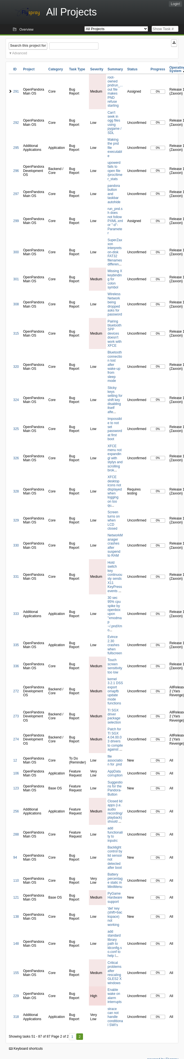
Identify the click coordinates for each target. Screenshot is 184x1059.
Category (55, 69)
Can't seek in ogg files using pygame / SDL (114, 123)
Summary (115, 69)
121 (16, 897)
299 (16, 221)
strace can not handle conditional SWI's (115, 1017)
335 (16, 645)
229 (16, 996)
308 (16, 304)
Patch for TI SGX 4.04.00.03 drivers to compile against (115, 739)
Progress (158, 69)
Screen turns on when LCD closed (113, 520)
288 (16, 834)
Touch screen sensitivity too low (114, 666)
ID (15, 69)
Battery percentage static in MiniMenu (114, 880)
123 (16, 788)
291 (16, 91)
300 (16, 252)
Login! (175, 4)
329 (16, 520)
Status (132, 69)
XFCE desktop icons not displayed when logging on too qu (114, 491)
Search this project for (28, 46)
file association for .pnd (114, 760)
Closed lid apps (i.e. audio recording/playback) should (114, 811)
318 (16, 1017)
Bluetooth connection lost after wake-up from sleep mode (114, 366)
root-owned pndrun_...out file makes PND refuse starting (115, 91)
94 (15, 857)
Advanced (19, 53)
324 (16, 400)
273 (16, 716)
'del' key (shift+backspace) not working (114, 916)
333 (16, 614)
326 (16, 458)
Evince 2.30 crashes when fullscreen (114, 645)
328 (16, 491)
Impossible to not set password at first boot (114, 429)
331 (16, 577)
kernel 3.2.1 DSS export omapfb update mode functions (115, 691)
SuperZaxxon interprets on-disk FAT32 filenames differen (114, 252)
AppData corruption (114, 773)
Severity (97, 69)
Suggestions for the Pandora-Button (114, 788)
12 (15, 760)
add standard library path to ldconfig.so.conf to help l (114, 944)
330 (16, 545)
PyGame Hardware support (114, 898)
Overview (26, 30)
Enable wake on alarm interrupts (114, 996)
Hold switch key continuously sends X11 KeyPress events (114, 577)
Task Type (77, 69)
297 (16, 194)
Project (29, 69)
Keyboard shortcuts (26, 1049)
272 (16, 691)
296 (16, 171)
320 (16, 367)
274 (16, 739)
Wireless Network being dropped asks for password (114, 304)
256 (16, 811)
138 (16, 917)
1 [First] (72, 1037)
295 (16, 148)
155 (16, 973)
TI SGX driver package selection (114, 716)
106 (16, 773)
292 (16, 123)
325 (16, 429)
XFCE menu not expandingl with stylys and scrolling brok (114, 458)
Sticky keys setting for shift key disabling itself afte (114, 400)
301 (16, 279)
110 (16, 881)
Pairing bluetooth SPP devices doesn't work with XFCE (114, 333)
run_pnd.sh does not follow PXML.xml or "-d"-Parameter (115, 221)
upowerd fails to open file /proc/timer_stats (114, 171)
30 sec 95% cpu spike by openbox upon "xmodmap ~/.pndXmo (114, 614)
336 (16, 666)
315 (16, 333)
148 (16, 944)
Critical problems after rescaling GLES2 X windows (114, 973)
